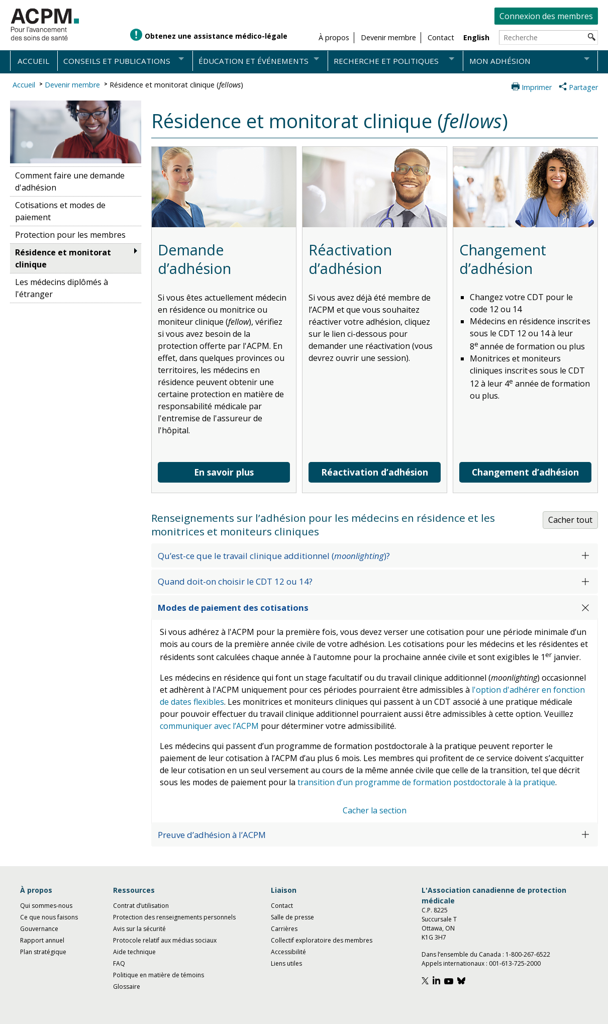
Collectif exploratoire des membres (321, 940)
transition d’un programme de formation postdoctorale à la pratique (426, 782)
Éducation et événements (253, 61)
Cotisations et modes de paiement (60, 211)
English (476, 37)
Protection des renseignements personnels (174, 917)
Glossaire (126, 986)
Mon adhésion (500, 61)
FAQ (119, 963)
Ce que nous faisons (49, 917)
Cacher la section (375, 810)
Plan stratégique (43, 952)
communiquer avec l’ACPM (209, 725)
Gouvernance (39, 928)
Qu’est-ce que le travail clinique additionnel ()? (274, 556)
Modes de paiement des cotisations (233, 607)
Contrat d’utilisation (141, 905)
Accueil (33, 61)
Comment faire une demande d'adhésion (70, 181)
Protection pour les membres (70, 234)
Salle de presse (292, 917)
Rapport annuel (42, 940)
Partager (583, 87)
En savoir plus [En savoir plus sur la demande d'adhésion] (224, 472)
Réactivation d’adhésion (374, 472)
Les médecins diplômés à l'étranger (61, 288)
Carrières (284, 928)
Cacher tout (570, 519)
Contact (282, 905)
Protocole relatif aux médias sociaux (165, 940)
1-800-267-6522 (527, 954)
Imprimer (537, 87)
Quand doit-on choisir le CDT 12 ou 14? (235, 581)
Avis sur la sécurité (139, 928)
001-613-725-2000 (515, 963)
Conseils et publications (116, 61)
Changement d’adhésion (525, 472)
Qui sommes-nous (46, 905)
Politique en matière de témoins (158, 975)
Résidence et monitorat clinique (63, 258)
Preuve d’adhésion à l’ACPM (212, 835)
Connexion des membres (546, 16)
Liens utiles (286, 963)
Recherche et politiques (386, 61)
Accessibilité (288, 952)
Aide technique (134, 952)
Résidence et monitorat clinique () (176, 84)
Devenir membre (72, 84)
